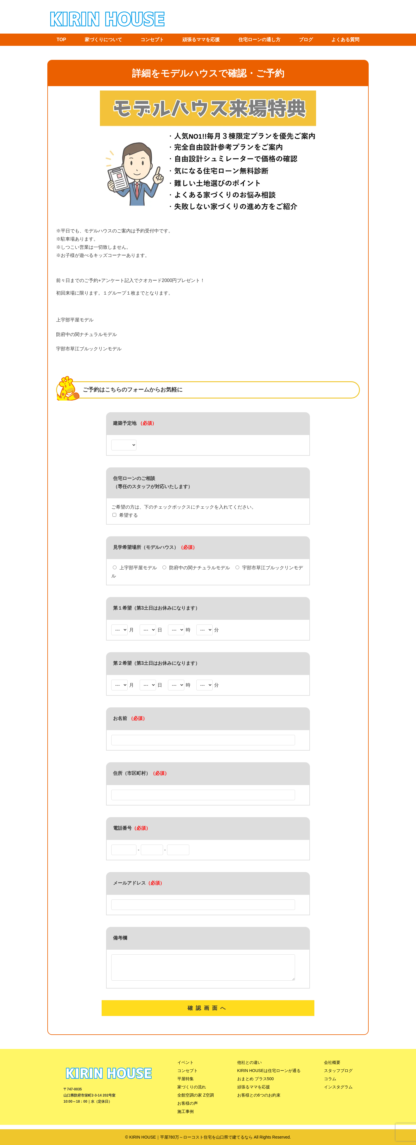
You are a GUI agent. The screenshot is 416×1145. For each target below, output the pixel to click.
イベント (185, 1066)
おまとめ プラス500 (255, 1083)
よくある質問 (345, 39)
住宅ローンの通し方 (259, 39)
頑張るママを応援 (201, 39)
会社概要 (332, 1066)
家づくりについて (103, 39)
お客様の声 (187, 1107)
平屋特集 (185, 1083)
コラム (330, 1083)
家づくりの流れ (191, 1091)
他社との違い (249, 1066)
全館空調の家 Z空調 (195, 1099)
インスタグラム (338, 1091)
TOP (61, 39)
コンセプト (152, 39)
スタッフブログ (338, 1075)
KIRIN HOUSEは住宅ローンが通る (269, 1075)
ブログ (306, 39)
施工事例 (185, 1115)
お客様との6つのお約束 (258, 1099)
